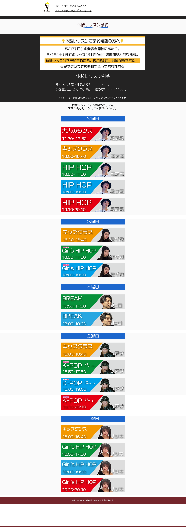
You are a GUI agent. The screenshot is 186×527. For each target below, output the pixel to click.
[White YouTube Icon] (138, 5)
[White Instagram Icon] (134, 5)
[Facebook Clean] (129, 5)
